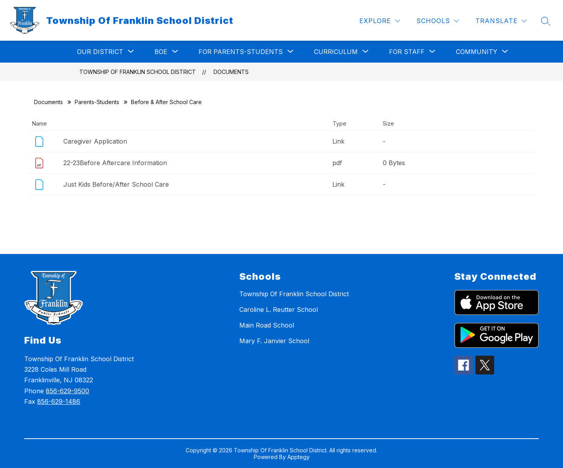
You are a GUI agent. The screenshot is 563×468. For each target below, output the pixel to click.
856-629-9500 (67, 391)
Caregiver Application (95, 141)
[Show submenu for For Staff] (407, 51)
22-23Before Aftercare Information (115, 163)
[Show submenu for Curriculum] (336, 51)
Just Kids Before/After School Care (116, 184)
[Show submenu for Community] (476, 51)
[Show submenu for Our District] (100, 51)
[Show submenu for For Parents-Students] (241, 51)
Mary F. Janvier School (274, 341)
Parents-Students (97, 102)
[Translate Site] (501, 21)
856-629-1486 (58, 401)
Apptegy (298, 457)
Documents (231, 71)
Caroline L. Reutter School (278, 309)
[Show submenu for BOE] (160, 51)
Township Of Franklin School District (137, 71)
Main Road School (266, 325)
